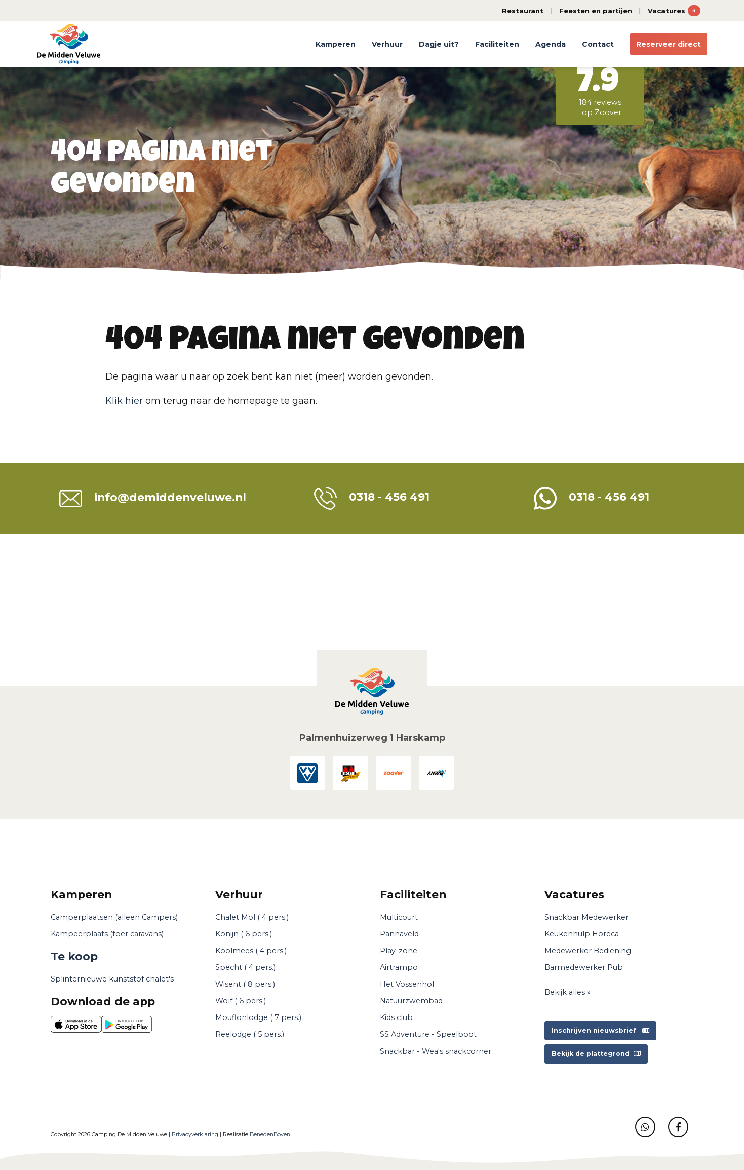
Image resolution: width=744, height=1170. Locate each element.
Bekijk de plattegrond (596, 1054)
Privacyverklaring (195, 1134)
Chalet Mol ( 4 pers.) (252, 917)
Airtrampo (399, 967)
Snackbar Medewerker (586, 917)
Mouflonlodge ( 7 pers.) (258, 1017)
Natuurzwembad (411, 1000)
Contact (598, 44)
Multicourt (399, 917)
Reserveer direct (668, 44)
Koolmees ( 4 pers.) (251, 950)
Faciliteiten (497, 44)
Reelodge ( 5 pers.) (249, 1034)
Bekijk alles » (567, 992)
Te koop (74, 956)
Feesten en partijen (595, 11)
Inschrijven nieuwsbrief (600, 1030)
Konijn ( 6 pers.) (243, 933)
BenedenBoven (270, 1134)
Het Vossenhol (407, 984)
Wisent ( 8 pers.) (245, 984)
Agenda (550, 44)
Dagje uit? (439, 44)
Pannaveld (399, 933)
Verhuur (387, 44)
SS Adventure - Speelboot (428, 1034)
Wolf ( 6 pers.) (240, 1000)
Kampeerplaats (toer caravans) (107, 933)
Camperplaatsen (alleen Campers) (114, 917)
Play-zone (398, 950)
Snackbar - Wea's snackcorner (435, 1051)
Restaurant (522, 11)
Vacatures (674, 10)
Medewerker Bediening (587, 950)
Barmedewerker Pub (583, 967)
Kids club (396, 1017)
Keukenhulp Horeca (581, 933)
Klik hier (124, 400)
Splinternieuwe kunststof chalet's (112, 979)
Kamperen (336, 44)
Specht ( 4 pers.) (245, 967)
